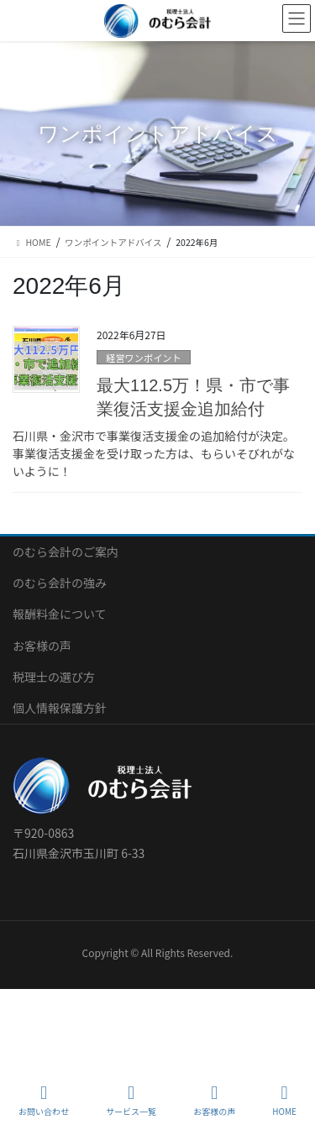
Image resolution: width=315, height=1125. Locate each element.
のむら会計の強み (60, 582)
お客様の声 (42, 645)
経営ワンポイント (143, 357)
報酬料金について (60, 613)
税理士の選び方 (54, 676)
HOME (284, 1100)
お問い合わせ (43, 1100)
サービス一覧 (131, 1100)
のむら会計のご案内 (65, 551)
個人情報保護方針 (60, 707)
